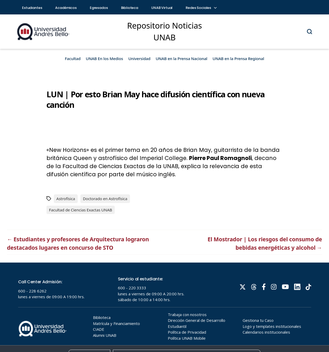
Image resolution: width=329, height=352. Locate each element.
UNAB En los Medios (104, 58)
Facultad (73, 58)
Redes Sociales (201, 7)
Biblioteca (129, 7)
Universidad (139, 58)
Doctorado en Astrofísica (105, 198)
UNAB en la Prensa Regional (238, 58)
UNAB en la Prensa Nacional (181, 58)
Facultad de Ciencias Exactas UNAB (80, 209)
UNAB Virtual (162, 7)
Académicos (66, 7)
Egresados (99, 7)
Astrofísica (65, 198)
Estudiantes (32, 7)
